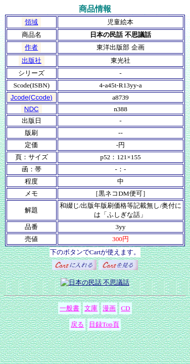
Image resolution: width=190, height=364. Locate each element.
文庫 (91, 308)
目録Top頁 (104, 324)
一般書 (69, 308)
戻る (77, 324)
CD (125, 308)
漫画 (109, 308)
